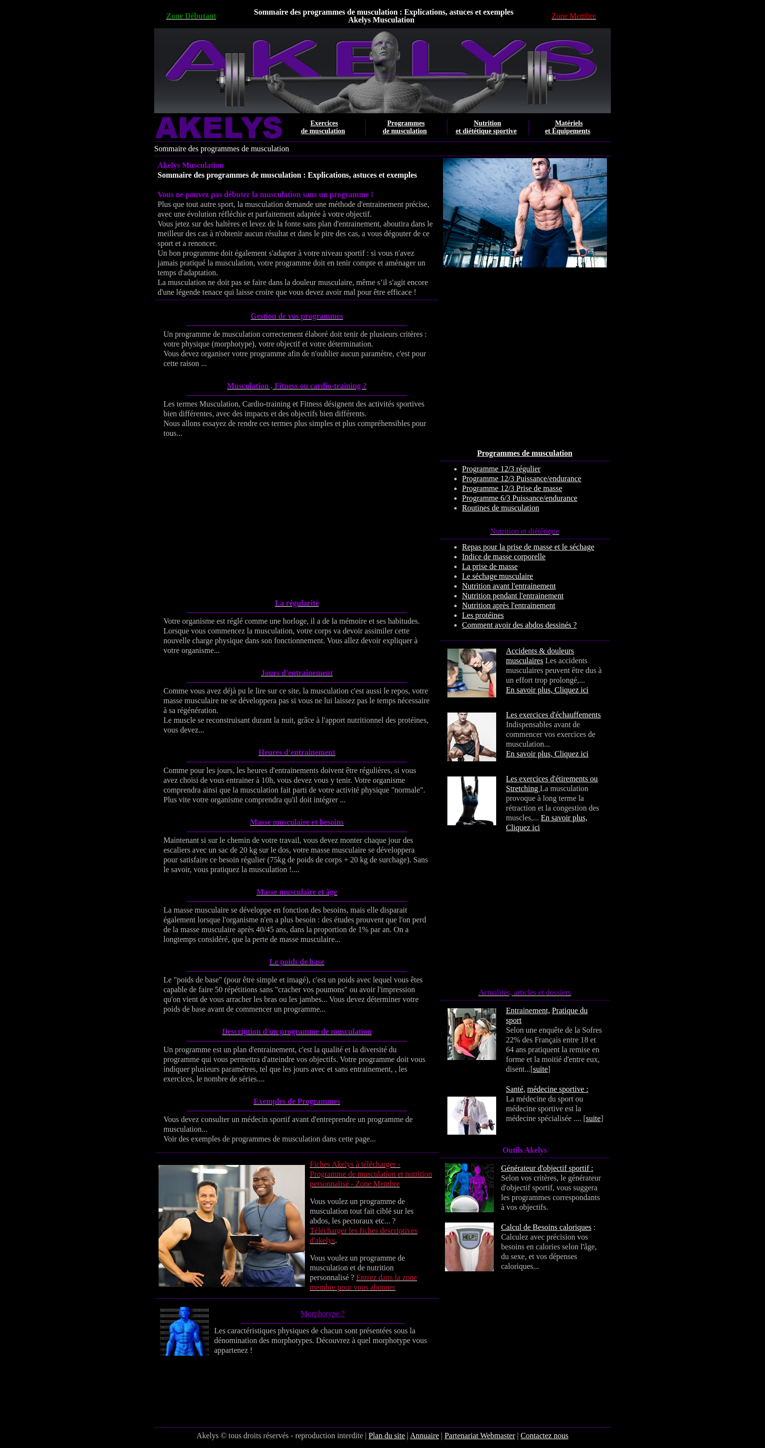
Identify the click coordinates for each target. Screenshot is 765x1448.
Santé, (515, 1089)
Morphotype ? (322, 1313)
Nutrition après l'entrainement (508, 605)
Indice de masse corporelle (503, 556)
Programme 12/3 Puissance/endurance (521, 478)
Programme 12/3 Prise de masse (512, 488)
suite (540, 1069)
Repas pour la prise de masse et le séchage (528, 547)
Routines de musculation (500, 508)
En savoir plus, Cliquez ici (547, 690)
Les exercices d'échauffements (553, 715)
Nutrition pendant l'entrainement (513, 595)
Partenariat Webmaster (479, 1435)
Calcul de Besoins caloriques (546, 1227)
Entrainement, (528, 1010)
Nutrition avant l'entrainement (509, 586)
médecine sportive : (557, 1089)
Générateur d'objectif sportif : (547, 1168)
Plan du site (386, 1435)
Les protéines (483, 615)
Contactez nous (544, 1435)
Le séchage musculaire (497, 576)
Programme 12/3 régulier (501, 469)
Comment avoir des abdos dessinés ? (519, 625)
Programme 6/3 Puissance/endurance (519, 498)
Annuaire (424, 1435)
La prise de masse (490, 566)
